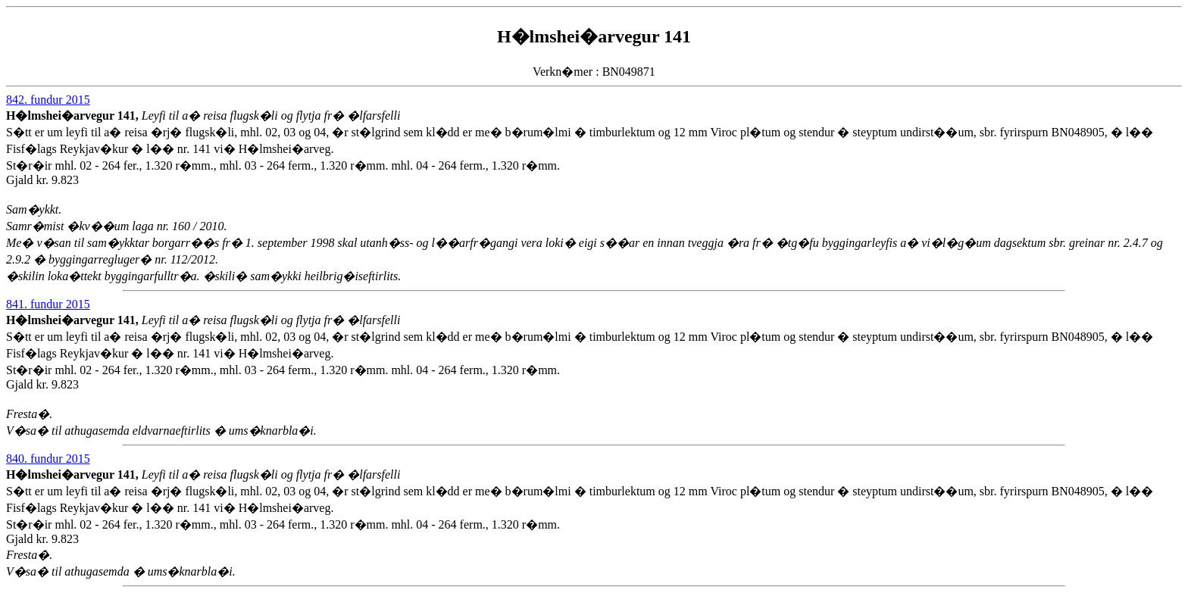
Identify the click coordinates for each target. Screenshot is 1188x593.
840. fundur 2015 (48, 458)
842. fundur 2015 (48, 99)
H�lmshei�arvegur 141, (74, 115)
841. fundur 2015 (48, 304)
